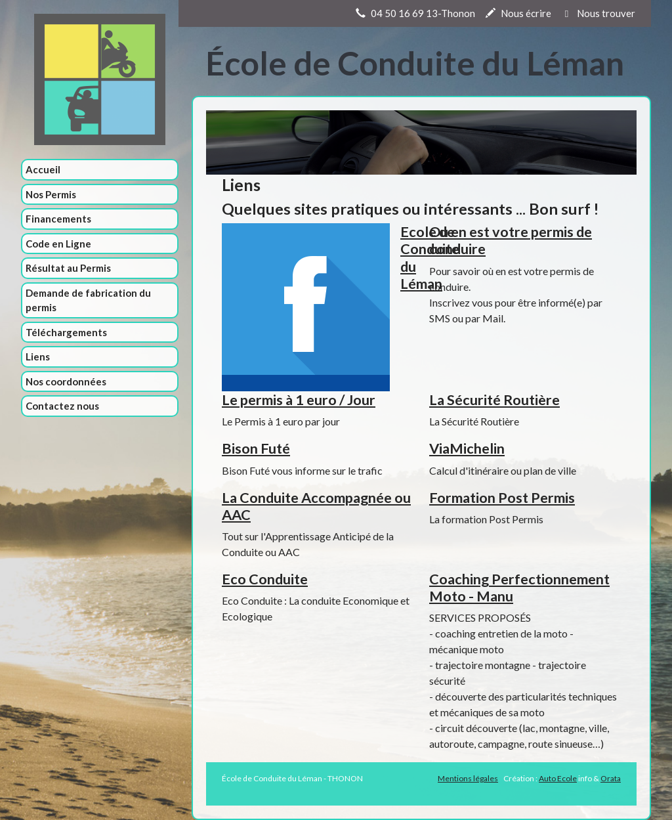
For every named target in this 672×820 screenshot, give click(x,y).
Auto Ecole (558, 778)
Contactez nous (62, 406)
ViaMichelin (467, 448)
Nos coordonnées (66, 381)
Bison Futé (256, 448)
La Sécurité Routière (494, 399)
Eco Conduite (265, 579)
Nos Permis (51, 194)
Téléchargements (66, 332)
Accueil (43, 169)
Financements (58, 219)
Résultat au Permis (68, 268)
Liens (38, 356)
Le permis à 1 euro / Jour (298, 399)
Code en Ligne (58, 243)
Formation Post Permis (502, 497)
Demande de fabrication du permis (88, 300)
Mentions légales (468, 778)
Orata (610, 778)
